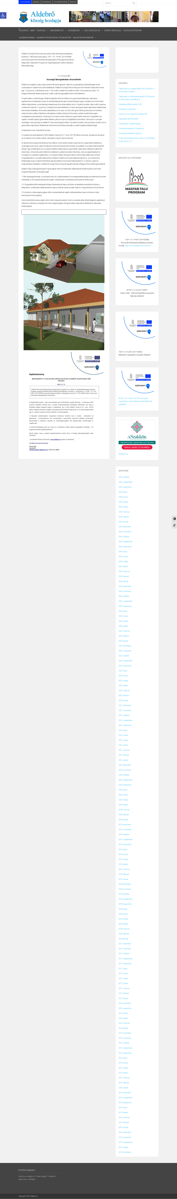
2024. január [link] (123, 581)
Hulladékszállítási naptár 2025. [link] (130, 104)
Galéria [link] (36, 2)
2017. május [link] (123, 979)
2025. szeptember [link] (125, 482)
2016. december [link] (125, 1003)
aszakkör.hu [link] (123, 454)
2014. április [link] (123, 1113)
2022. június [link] (123, 676)
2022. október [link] (124, 656)
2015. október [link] (124, 1043)
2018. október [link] (124, 894)
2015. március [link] (124, 1078)
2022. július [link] (123, 671)
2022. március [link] (124, 691)
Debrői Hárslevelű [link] (114, 31)
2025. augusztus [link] (125, 487)
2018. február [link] (124, 934)
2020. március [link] (124, 810)
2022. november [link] (125, 651)
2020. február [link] (124, 815)
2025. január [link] (123, 522)
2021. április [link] (123, 745)
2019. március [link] (124, 869)
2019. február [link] (124, 874)
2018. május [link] (123, 919)
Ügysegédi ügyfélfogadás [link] (128, 119)
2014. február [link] (124, 1122)
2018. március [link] (124, 929)
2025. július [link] (123, 492)
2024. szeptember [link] (125, 542)
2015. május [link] (123, 1068)
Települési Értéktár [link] (134, 31)
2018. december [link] (125, 884)
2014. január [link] (123, 1128)
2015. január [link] (123, 1088)
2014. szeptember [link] (125, 1098)
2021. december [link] (125, 706)
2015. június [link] (123, 1063)
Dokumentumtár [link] (60, 2)
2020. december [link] (125, 765)
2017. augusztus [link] (125, 964)
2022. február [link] (124, 696)
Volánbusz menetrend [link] (127, 109)
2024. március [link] (124, 572)
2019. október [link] (124, 835)
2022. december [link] (125, 646)
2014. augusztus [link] (125, 1103)
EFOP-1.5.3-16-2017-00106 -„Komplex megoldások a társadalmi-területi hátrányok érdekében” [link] (135, 401)
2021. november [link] (125, 711)
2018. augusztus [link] (125, 904)
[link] (3, 15)
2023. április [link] (123, 626)
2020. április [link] (123, 805)
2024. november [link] (125, 532)
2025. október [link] (124, 477)
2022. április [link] (123, 686)
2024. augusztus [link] (125, 547)
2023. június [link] (123, 616)
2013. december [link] (125, 1132)
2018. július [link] (123, 909)
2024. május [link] (123, 562)
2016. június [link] (123, 1013)
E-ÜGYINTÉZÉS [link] (25, 2)
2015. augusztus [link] (125, 1053)
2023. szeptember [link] (125, 601)
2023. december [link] (125, 586)
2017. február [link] (124, 993)
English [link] (73, 2)
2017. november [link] (125, 949)
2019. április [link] (123, 864)
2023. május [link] (123, 621)
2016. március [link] (124, 1023)
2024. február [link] (124, 576)
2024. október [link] (124, 537)
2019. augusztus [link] (125, 845)
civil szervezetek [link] (93, 31)
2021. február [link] (124, 755)
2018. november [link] (125, 889)
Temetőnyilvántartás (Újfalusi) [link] (130, 133)
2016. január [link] (123, 1028)
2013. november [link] (125, 1137)
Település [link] (41, 31)
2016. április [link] (123, 1018)
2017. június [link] (123, 974)
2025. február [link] (124, 517)
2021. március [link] (124, 750)
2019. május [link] (123, 859)
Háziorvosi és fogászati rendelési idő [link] (133, 114)
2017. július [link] (123, 969)
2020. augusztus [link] (125, 785)
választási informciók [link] (84, 38)
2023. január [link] (123, 641)
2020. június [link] (123, 795)
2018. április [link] (123, 924)
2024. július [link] (123, 552)
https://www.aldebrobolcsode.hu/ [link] (138, 246)
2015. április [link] (123, 1073)
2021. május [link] (123, 740)
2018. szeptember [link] (125, 899)
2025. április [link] (123, 507)
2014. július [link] (123, 1108)
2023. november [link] (125, 591)
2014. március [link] (124, 1118)
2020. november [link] (125, 770)
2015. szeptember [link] (125, 1048)
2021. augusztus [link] (125, 725)
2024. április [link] (123, 567)
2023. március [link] (124, 631)
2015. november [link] (125, 1038)
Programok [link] (46, 2)
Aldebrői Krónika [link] (27, 38)
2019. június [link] (123, 854)
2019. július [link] (123, 850)
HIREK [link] (32, 31)
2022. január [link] (123, 701)
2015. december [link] (125, 1033)
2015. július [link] (123, 1058)
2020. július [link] (123, 790)
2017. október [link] (124, 954)
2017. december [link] (125, 944)
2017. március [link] (124, 989)
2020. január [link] (123, 820)
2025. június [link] (123, 497)
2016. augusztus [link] (125, 1008)
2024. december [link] (125, 527)
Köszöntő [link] (24, 31)
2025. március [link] (124, 512)
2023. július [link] (123, 611)
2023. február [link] (124, 636)
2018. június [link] (123, 914)
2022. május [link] (123, 681)
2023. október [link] (124, 596)
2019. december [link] (125, 825)
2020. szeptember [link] (125, 780)
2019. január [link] (123, 879)
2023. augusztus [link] (125, 606)
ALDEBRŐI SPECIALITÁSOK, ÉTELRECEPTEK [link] (54, 38)
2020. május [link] (123, 800)
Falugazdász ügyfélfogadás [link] (130, 124)
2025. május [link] (123, 502)
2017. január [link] (123, 998)
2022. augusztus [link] (125, 666)
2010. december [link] (125, 1152)
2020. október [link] (124, 775)
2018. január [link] (123, 939)
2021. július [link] (123, 730)
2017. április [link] (123, 983)
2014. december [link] (125, 1093)
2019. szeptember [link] (125, 840)
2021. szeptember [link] (125, 720)
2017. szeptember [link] (125, 959)
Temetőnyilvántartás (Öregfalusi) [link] (131, 129)
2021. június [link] (123, 735)
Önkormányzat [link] (58, 31)
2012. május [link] (123, 1147)
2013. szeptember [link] (125, 1142)
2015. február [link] (124, 1083)
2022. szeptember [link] (125, 661)
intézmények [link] (75, 31)
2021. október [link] (124, 715)
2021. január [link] (123, 760)
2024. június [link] (123, 557)
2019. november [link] (125, 830)
